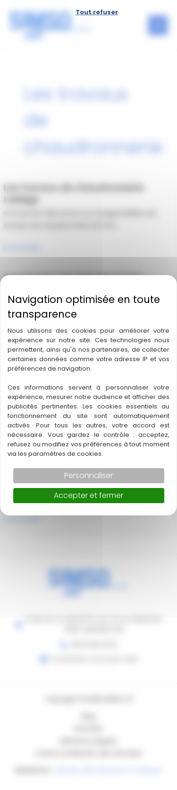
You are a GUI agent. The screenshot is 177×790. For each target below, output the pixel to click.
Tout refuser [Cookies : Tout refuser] (97, 12)
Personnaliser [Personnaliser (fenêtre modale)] (88, 475)
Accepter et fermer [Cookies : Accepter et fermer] (88, 495)
